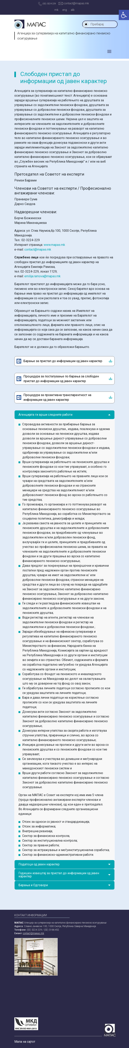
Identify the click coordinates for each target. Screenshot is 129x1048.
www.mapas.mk (54, 245)
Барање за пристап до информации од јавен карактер (62, 361)
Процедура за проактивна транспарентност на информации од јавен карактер (57, 397)
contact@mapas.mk (74, 3)
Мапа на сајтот (24, 1041)
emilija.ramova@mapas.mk (42, 276)
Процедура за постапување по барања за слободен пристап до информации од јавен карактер (61, 378)
